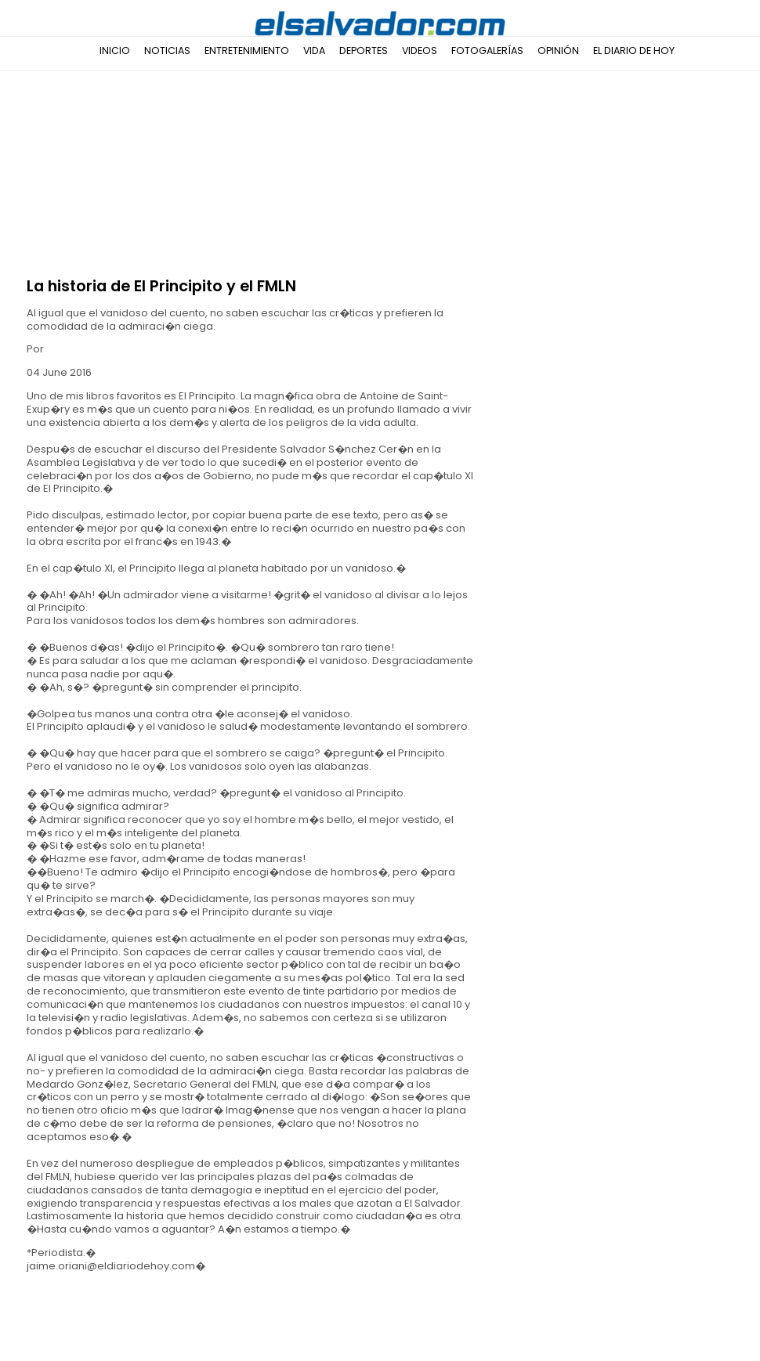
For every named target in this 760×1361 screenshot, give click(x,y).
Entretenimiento (246, 50)
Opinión (558, 50)
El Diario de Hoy (634, 50)
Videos (419, 50)
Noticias (167, 50)
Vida (314, 50)
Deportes (363, 50)
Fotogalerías (487, 50)
